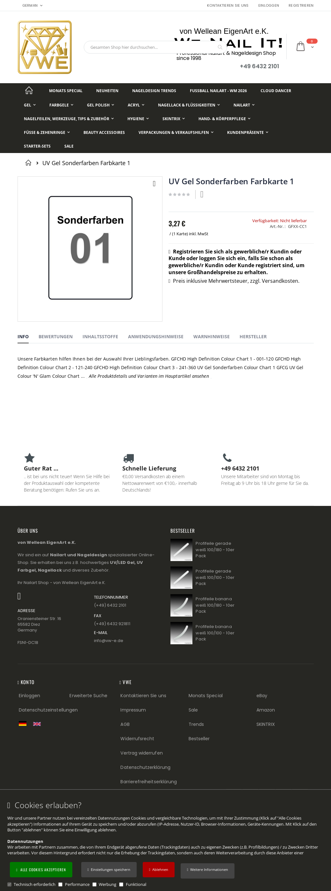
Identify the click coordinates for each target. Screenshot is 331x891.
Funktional (136, 884)
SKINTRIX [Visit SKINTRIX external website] (265, 724)
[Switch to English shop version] (38, 724)
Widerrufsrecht (137, 738)
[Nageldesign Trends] (154, 91)
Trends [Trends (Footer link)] (196, 724)
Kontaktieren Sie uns (228, 5)
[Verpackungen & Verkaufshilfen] (176, 132)
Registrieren (301, 5)
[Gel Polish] (100, 105)
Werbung (107, 884)
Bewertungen (56, 336)
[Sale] (69, 146)
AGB (124, 724)
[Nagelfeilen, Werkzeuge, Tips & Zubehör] (69, 119)
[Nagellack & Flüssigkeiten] (189, 105)
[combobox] (155, 47)
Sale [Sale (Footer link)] (193, 710)
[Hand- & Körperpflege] (224, 119)
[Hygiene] (138, 119)
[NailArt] (244, 105)
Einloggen (268, 5)
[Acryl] (136, 105)
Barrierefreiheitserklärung (148, 781)
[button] (207, 871)
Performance (77, 884)
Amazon (265, 710)
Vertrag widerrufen (141, 753)
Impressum (133, 710)
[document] (166, 844)
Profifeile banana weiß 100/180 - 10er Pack (215, 605)
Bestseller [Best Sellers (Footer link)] (199, 738)
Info (23, 336)
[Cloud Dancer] (276, 91)
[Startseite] (29, 90)
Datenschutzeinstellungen (48, 710)
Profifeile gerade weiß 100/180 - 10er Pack (215, 549)
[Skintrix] (173, 119)
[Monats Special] (66, 91)
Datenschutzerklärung (145, 767)
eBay (261, 695)
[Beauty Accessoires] (104, 132)
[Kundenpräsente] (248, 132)
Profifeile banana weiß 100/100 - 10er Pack (215, 633)
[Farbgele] (61, 105)
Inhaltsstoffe (100, 336)
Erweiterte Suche (88, 695)
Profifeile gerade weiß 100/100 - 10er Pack (215, 577)
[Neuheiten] (107, 91)
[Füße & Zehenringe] (47, 132)
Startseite (29, 162)
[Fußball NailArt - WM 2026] (218, 91)
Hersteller (253, 336)
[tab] (28, 338)
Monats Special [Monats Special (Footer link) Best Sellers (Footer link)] (206, 695)
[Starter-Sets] (37, 146)
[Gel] (30, 105)
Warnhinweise (211, 336)
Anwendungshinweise (155, 336)
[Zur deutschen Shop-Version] (24, 723)
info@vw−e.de (109, 641)
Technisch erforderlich (34, 884)
